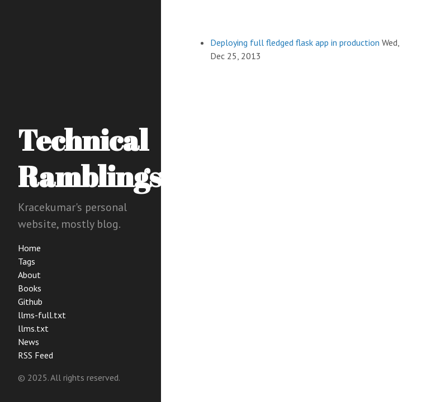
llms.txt (33, 328)
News (28, 341)
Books (29, 288)
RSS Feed (35, 355)
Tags (26, 261)
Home (29, 247)
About (29, 274)
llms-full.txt (42, 314)
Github (30, 301)
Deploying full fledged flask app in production (295, 42)
